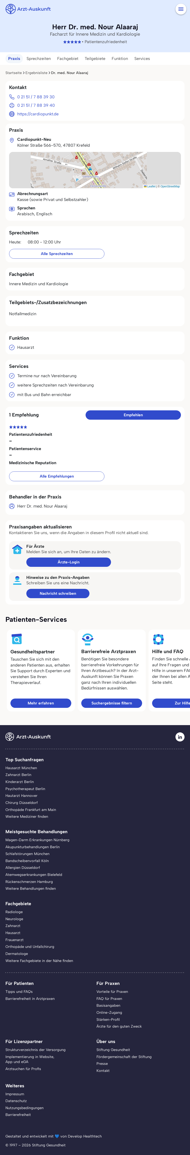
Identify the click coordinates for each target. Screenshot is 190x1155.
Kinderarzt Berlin (19, 782)
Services (142, 58)
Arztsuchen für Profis (23, 1069)
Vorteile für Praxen (112, 991)
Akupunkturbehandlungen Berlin (32, 847)
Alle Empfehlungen (57, 476)
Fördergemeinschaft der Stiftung (124, 1057)
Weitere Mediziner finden (26, 816)
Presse (102, 1063)
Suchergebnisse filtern (111, 703)
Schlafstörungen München (27, 854)
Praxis (14, 58)
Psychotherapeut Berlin (25, 789)
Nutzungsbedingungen (24, 1108)
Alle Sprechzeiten (57, 253)
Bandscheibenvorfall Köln (27, 861)
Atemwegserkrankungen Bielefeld (33, 874)
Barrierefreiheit (18, 1115)
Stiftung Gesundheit (113, 1050)
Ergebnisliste (36, 73)
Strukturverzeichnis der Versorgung (35, 1050)
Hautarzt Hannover (21, 795)
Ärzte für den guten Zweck (119, 1026)
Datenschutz (16, 1101)
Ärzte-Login (69, 562)
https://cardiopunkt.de (38, 114)
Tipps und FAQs (19, 991)
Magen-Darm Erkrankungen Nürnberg (37, 840)
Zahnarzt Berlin (18, 775)
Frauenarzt (14, 940)
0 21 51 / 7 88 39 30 (35, 96)
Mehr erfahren (41, 703)
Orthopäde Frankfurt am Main (30, 810)
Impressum (14, 1094)
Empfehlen (133, 415)
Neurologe (14, 919)
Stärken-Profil (108, 1019)
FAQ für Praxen (109, 998)
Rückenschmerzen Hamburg (29, 882)
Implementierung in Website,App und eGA (29, 1059)
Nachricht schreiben (58, 593)
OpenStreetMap (170, 186)
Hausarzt (12, 933)
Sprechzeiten (39, 58)
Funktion (120, 58)
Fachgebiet (67, 58)
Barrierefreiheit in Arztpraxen (30, 998)
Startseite (13, 73)
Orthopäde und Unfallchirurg (29, 946)
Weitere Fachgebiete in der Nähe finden (39, 961)
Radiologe (14, 912)
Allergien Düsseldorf (22, 867)
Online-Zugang (109, 1012)
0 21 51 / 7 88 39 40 (36, 105)
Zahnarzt (12, 926)
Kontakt (103, 1070)
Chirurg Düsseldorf (21, 803)
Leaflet (149, 186)
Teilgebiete (95, 58)
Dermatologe (16, 954)
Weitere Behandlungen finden (30, 888)
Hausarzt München (21, 768)
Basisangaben (108, 1005)
